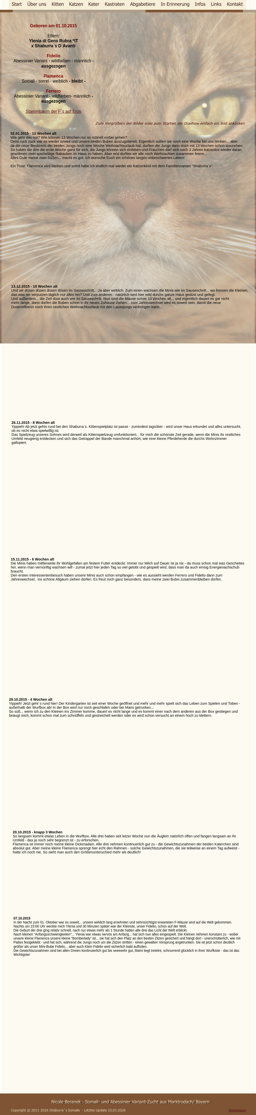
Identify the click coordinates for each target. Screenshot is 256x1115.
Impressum (237, 1110)
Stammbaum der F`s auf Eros (53, 111)
